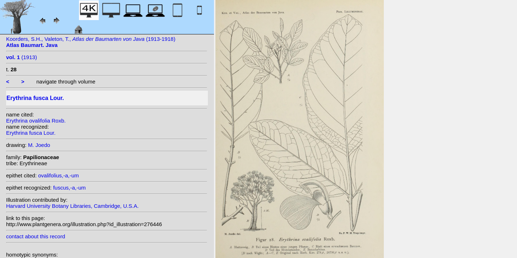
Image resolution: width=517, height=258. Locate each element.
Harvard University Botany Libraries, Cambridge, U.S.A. (72, 206)
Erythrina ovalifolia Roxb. (36, 121)
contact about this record (35, 236)
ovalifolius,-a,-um (58, 175)
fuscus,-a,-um (69, 188)
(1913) (21, 57)
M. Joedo (39, 145)
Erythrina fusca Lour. (31, 133)
